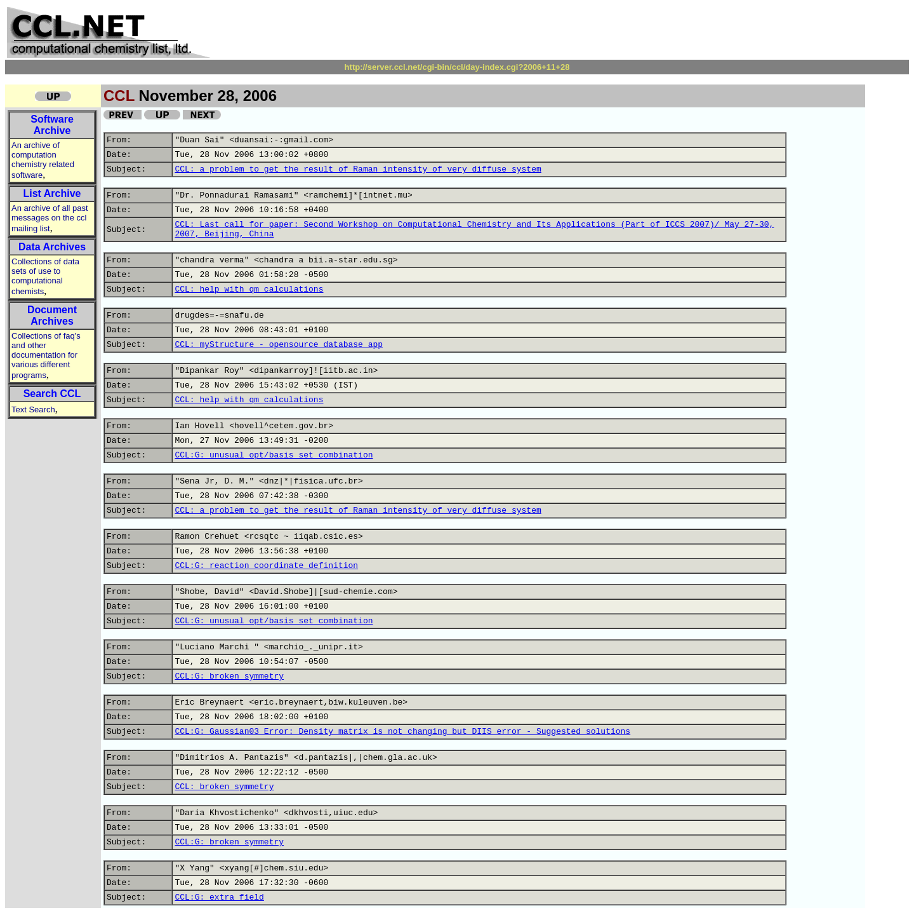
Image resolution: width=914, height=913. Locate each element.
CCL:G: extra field (219, 897)
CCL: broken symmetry (224, 787)
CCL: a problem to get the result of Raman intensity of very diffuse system (358, 169)
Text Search (33, 409)
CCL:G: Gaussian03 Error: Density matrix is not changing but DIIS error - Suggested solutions (402, 731)
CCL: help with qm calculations (249, 289)
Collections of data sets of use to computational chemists (45, 276)
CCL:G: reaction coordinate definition (266, 566)
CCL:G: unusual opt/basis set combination (274, 455)
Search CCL (52, 393)
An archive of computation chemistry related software (42, 160)
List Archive (52, 193)
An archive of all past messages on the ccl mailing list (49, 218)
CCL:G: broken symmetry (229, 676)
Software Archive (52, 125)
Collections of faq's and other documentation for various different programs (46, 355)
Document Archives (52, 315)
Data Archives (52, 246)
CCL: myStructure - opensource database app (279, 344)
